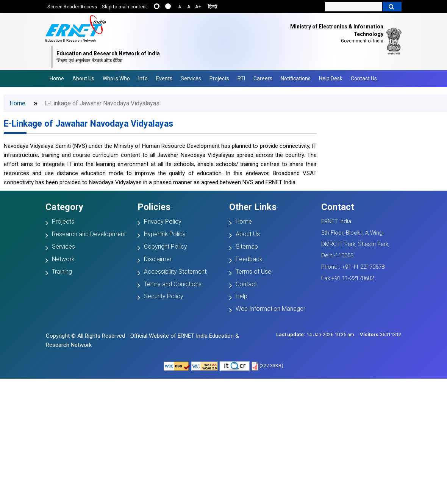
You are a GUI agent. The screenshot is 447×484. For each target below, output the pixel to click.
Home (57, 78)
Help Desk (330, 78)
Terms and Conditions (173, 284)
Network (63, 259)
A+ (198, 6)
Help (241, 296)
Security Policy (163, 296)
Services (191, 78)
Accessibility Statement (175, 271)
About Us (83, 78)
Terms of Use (253, 271)
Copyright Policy (165, 246)
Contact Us (364, 78)
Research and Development (89, 234)
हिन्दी (212, 6)
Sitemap (247, 246)
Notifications (296, 78)
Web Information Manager (270, 308)
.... (168, 6)
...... (156, 6)
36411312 (380, 334)
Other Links (253, 207)
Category (64, 207)
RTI (241, 78)
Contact (246, 284)
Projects (219, 78)
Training (62, 271)
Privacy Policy (162, 221)
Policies (154, 207)
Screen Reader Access (72, 6)
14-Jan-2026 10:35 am (315, 334)
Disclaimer (158, 259)
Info (143, 78)
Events (164, 78)
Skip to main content (124, 6)
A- (180, 7)
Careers (262, 78)
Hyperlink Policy (165, 234)
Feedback (249, 259)
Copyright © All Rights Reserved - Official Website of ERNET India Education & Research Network (142, 340)
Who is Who (116, 78)
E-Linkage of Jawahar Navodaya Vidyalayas (88, 124)
